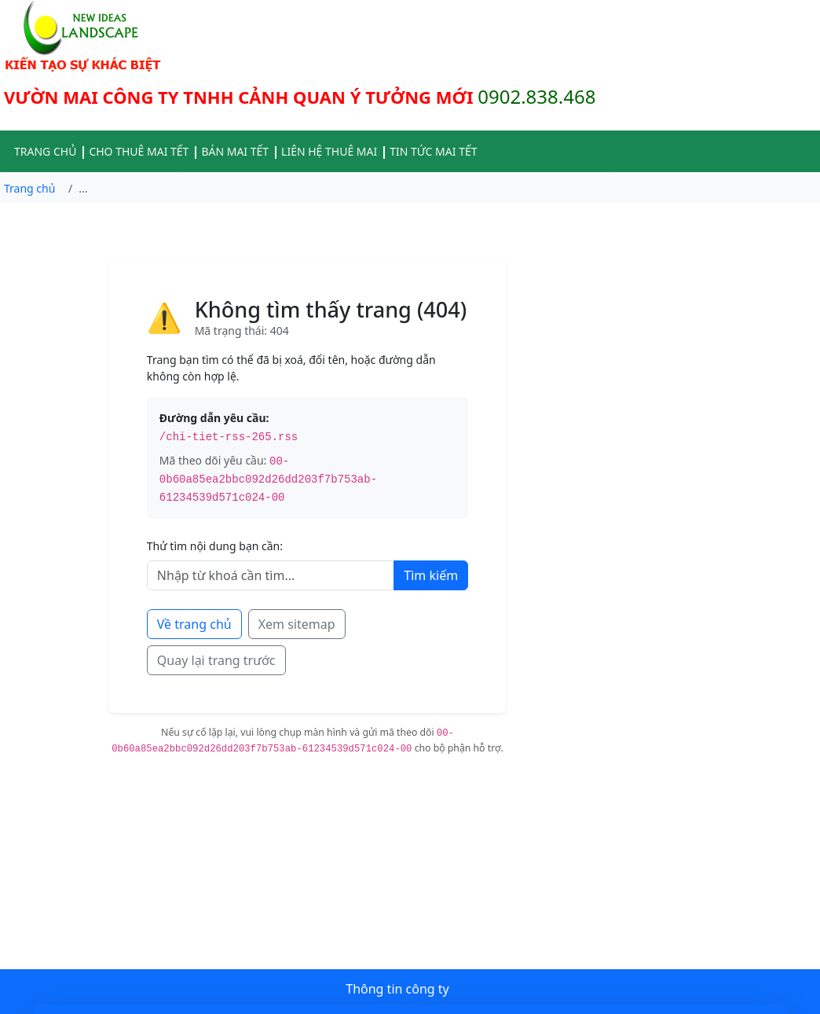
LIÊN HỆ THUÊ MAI (329, 151)
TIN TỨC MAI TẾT (433, 151)
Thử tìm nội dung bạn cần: (215, 545)
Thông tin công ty (397, 988)
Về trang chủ (194, 624)
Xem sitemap (296, 624)
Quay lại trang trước (216, 660)
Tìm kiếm (431, 575)
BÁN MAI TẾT (235, 151)
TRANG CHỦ (45, 151)
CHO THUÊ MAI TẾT (139, 151)
